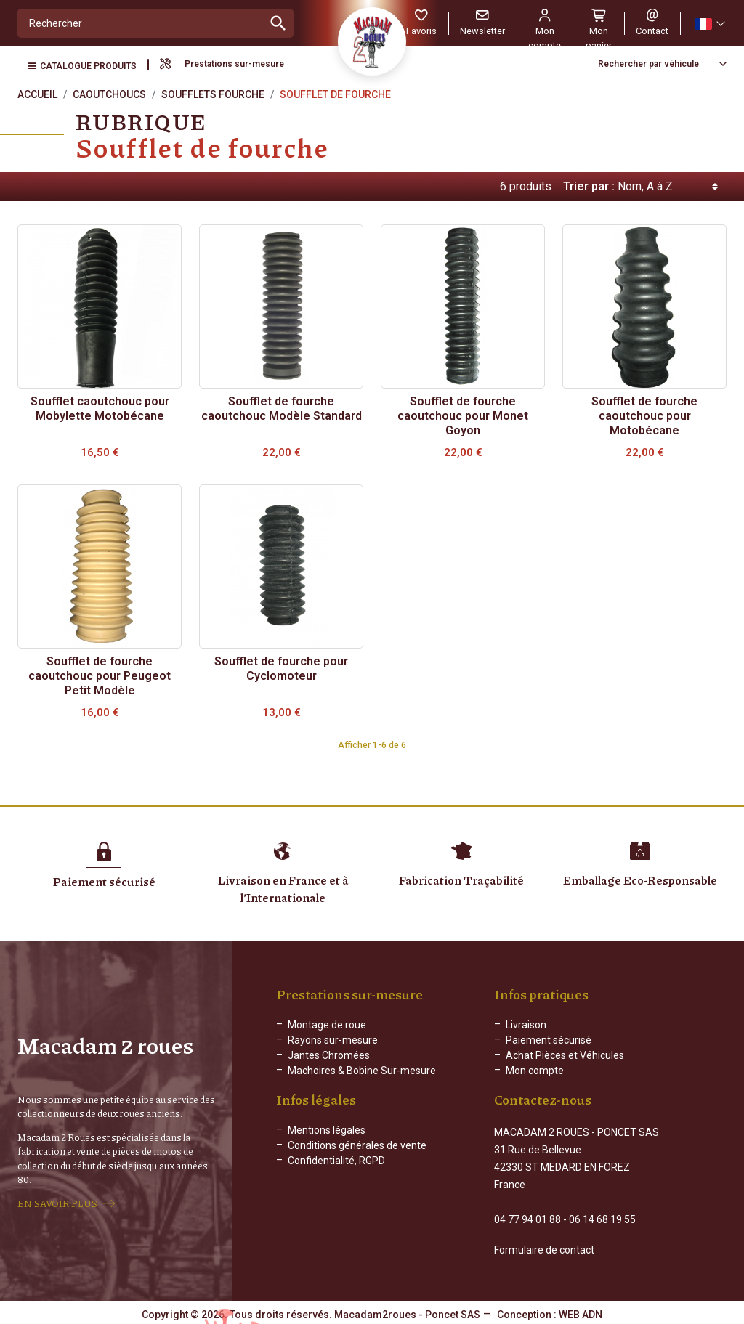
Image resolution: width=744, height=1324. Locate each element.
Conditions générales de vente (357, 1157)
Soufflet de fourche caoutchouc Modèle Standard (281, 408)
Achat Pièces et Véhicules (565, 1055)
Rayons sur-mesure (333, 1040)
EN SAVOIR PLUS (57, 1202)
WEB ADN (580, 1313)
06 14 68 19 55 (602, 1218)
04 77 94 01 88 (527, 1218)
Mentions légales (326, 1142)
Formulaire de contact (544, 1248)
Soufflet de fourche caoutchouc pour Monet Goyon (462, 415)
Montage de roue (327, 1025)
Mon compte (535, 1070)
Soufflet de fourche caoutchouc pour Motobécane (644, 415)
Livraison (526, 1025)
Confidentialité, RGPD (336, 1172)
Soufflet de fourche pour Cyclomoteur (281, 668)
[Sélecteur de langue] (709, 24)
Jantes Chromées (329, 1055)
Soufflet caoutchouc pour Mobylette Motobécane (100, 408)
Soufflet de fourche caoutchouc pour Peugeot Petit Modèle (99, 675)
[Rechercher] (140, 23)
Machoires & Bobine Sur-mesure (362, 1070)
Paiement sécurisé (548, 1040)
